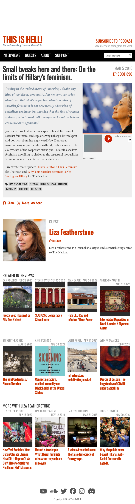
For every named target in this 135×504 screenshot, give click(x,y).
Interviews (12, 55)
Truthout (24, 189)
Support (62, 55)
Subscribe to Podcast (114, 41)
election (34, 184)
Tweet (23, 202)
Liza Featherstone (18, 184)
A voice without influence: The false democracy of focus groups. (82, 454)
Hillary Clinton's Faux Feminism (57, 167)
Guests (30, 55)
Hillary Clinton (48, 184)
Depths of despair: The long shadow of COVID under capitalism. (112, 384)
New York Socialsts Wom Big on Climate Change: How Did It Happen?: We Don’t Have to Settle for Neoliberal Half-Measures (17, 458)
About (46, 55)
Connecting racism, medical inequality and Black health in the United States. (49, 386)
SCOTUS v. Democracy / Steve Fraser (48, 317)
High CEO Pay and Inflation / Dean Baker (80, 317)
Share (9, 202)
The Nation (36, 189)
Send (36, 202)
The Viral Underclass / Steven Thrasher (15, 381)
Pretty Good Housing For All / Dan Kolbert (16, 317)
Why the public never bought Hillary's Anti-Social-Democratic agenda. (112, 456)
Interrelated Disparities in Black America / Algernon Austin (114, 324)
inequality (11, 189)
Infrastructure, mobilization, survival (79, 377)
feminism (62, 184)
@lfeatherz (55, 240)
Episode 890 (122, 74)
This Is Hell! (22, 39)
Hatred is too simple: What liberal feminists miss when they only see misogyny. (48, 456)
